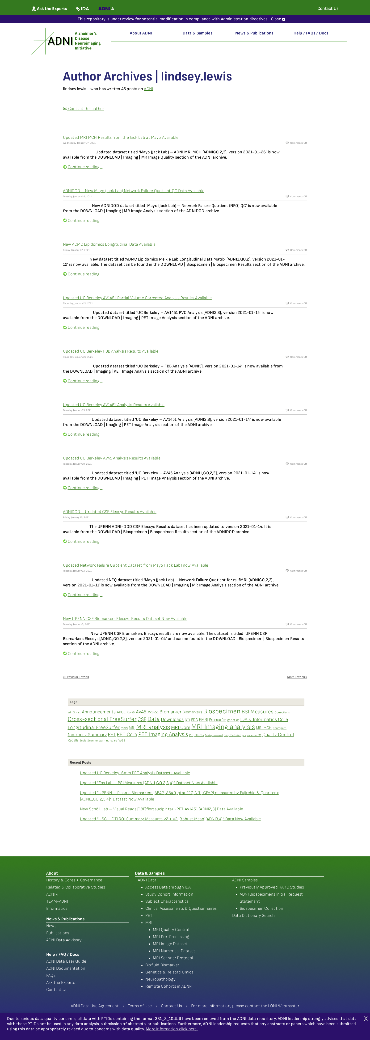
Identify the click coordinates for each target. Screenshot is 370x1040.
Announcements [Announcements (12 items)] (99, 712)
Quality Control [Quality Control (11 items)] (278, 734)
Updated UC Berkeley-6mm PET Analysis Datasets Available (135, 773)
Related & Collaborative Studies (75, 887)
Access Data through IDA (168, 887)
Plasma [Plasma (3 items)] (199, 735)
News (51, 925)
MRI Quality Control (171, 929)
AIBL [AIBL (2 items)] (78, 712)
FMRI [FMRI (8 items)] (203, 719)
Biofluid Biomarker (162, 965)
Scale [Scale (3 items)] (83, 740)
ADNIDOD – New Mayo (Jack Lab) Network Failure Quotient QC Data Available (133, 190)
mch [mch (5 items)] (124, 728)
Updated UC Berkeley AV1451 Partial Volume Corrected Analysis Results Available (137, 297)
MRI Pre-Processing (171, 936)
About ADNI (141, 33)
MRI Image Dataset (170, 943)
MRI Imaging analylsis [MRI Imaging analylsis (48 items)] (223, 727)
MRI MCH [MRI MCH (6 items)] (264, 727)
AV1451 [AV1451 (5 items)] (153, 712)
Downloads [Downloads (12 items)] (172, 719)
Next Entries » (297, 677)
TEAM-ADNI (57, 901)
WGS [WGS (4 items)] (122, 740)
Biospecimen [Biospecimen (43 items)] (221, 711)
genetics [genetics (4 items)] (233, 720)
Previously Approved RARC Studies (272, 887)
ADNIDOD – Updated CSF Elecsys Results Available (109, 511)
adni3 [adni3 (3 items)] (71, 712)
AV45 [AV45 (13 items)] (141, 712)
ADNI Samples (245, 880)
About (52, 873)
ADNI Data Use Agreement (95, 1005)
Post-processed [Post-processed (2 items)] (214, 735)
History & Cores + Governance (74, 880)
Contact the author (83, 108)
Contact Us (56, 989)
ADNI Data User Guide (66, 961)
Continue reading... (85, 166)
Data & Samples (197, 33)
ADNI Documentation (65, 968)
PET (149, 915)
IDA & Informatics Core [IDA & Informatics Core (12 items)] (264, 719)
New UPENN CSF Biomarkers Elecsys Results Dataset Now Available (125, 618)
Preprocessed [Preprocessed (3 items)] (232, 735)
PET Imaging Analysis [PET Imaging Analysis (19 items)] (163, 734)
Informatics (56, 908)
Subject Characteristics (167, 901)
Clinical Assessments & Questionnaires (181, 908)
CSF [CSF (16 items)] (142, 719)
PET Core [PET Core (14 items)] (127, 734)
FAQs (50, 975)
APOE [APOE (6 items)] (121, 712)
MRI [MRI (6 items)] (132, 727)
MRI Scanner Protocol (173, 958)
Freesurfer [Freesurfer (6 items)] (217, 719)
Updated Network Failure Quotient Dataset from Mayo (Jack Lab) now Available (135, 565)
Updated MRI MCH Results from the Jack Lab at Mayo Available (121, 137)
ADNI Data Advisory (64, 940)
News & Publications (254, 33)
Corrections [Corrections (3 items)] (282, 712)
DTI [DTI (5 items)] (187, 720)
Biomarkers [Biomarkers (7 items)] (192, 712)
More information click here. (172, 1029)
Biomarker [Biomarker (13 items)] (170, 712)
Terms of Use (140, 1005)
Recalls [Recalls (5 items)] (73, 740)
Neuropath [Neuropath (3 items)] (279, 728)
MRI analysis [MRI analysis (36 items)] (153, 727)
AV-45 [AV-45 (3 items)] (131, 712)
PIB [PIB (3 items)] (191, 735)
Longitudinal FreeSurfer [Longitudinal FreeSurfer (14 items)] (94, 727)
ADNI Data (147, 880)
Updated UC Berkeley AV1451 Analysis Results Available (114, 404)
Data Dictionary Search (253, 915)
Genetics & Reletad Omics (169, 972)
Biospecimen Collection (261, 908)
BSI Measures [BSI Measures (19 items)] (257, 711)
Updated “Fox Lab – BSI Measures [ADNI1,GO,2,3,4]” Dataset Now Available (149, 782)
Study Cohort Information (169, 894)
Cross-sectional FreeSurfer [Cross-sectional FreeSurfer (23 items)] (102, 719)
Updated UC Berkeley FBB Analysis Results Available (111, 351)
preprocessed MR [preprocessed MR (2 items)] (251, 735)
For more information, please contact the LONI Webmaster (245, 1005)
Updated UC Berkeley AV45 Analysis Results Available (111, 458)
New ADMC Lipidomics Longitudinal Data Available (109, 244)
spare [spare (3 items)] (114, 740)
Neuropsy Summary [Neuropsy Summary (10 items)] (87, 734)
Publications (57, 933)
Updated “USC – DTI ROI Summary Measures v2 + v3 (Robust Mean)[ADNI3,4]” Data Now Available (170, 819)
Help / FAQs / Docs (311, 33)
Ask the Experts (60, 982)
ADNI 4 (52, 894)
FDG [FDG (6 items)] (194, 719)
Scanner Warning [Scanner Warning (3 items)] (98, 740)
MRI (148, 922)
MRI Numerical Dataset (174, 950)
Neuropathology (160, 979)
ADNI (148, 88)
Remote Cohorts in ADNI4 (169, 986)
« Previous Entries (76, 677)
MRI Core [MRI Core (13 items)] (181, 727)
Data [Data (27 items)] (153, 719)
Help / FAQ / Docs (62, 954)
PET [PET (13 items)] (112, 734)
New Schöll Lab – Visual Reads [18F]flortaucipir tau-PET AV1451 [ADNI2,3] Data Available (161, 809)
